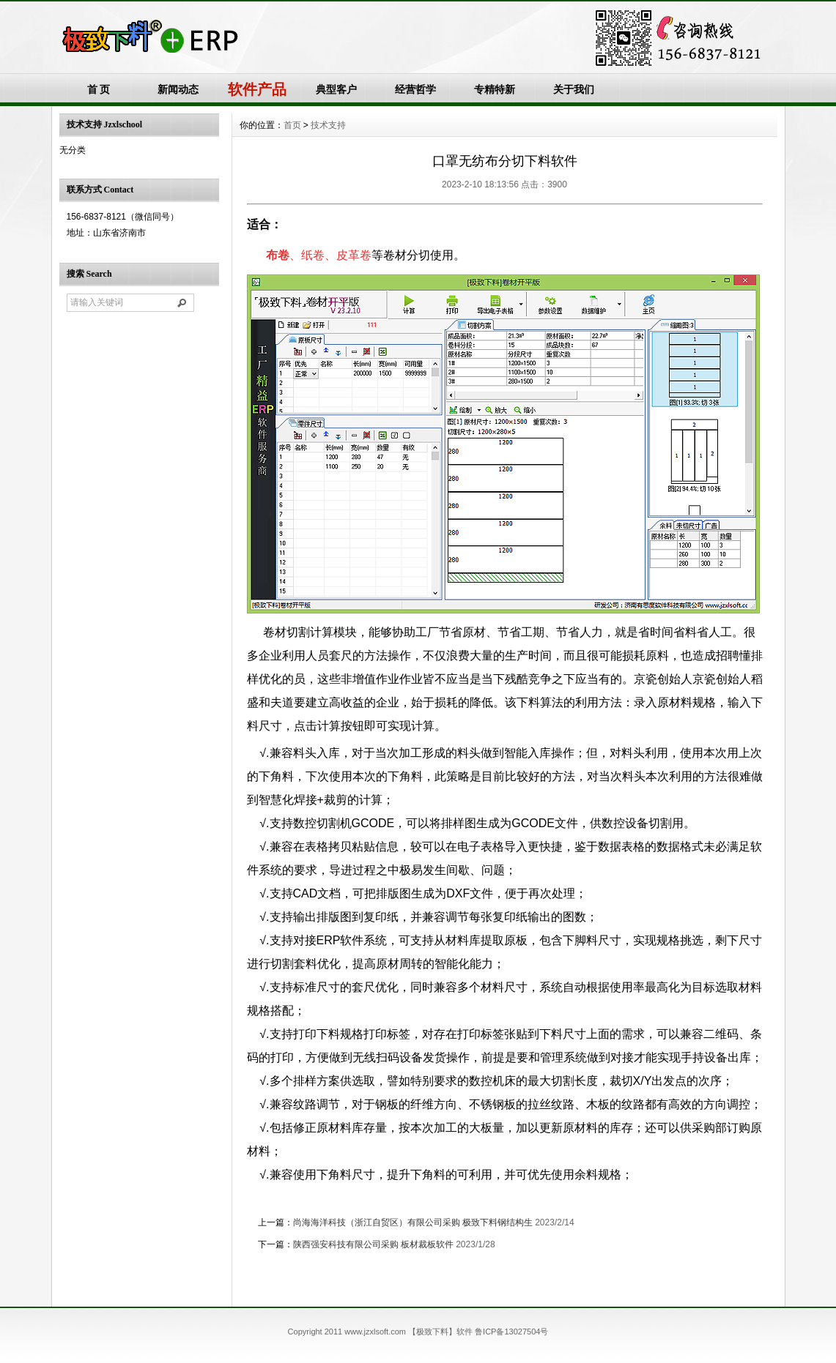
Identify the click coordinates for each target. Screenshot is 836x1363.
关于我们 (573, 89)
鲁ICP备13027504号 (511, 1331)
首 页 (99, 89)
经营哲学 (415, 89)
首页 (292, 125)
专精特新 (494, 89)
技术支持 (328, 125)
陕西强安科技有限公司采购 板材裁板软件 (373, 1244)
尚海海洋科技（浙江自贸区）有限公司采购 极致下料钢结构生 (413, 1222)
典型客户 (336, 89)
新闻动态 (178, 89)
